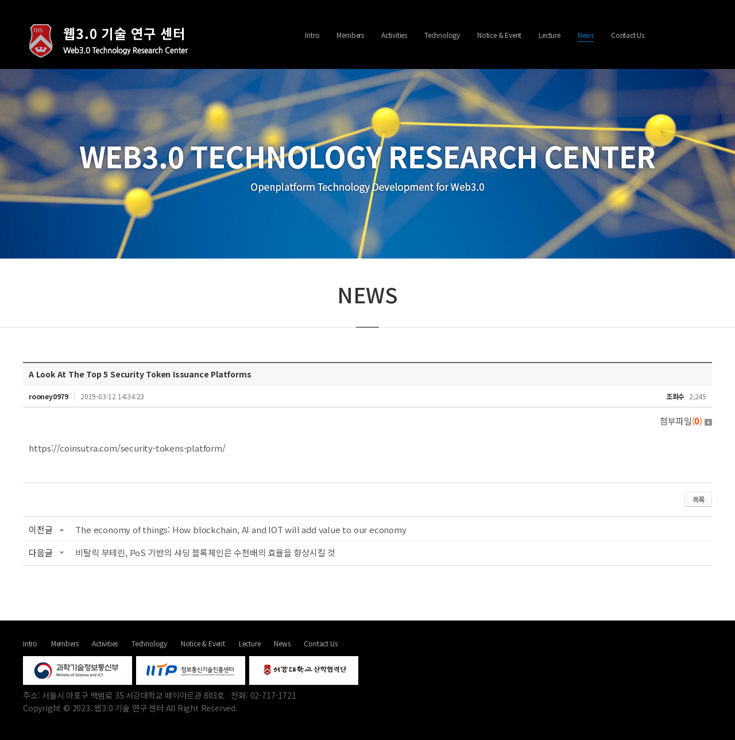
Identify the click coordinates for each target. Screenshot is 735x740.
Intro (312, 35)
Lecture (549, 35)
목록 (698, 499)
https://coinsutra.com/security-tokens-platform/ (127, 448)
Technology (442, 35)
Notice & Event (499, 35)
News (586, 35)
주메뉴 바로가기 (0, 0)
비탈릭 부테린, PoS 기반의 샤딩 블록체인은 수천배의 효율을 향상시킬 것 (205, 552)
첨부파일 (686, 421)
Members (350, 35)
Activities (394, 35)
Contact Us (627, 35)
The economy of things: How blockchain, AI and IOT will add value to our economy (240, 529)
